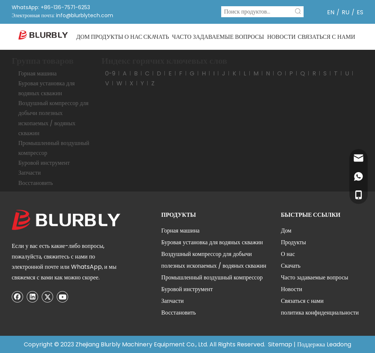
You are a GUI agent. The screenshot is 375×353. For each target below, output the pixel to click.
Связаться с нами (302, 301)
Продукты (293, 242)
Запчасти (29, 172)
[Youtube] (62, 296)
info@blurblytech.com (84, 15)
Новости (291, 289)
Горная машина (37, 73)
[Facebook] (17, 296)
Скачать (291, 265)
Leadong (339, 344)
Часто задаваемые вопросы (314, 277)
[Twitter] (47, 296)
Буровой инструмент (44, 163)
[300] (67, 220)
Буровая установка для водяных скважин (212, 242)
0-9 (110, 73)
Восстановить (35, 183)
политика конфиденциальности (320, 312)
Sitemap (280, 344)
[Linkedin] (32, 296)
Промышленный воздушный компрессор (212, 277)
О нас (288, 254)
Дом (286, 230)
